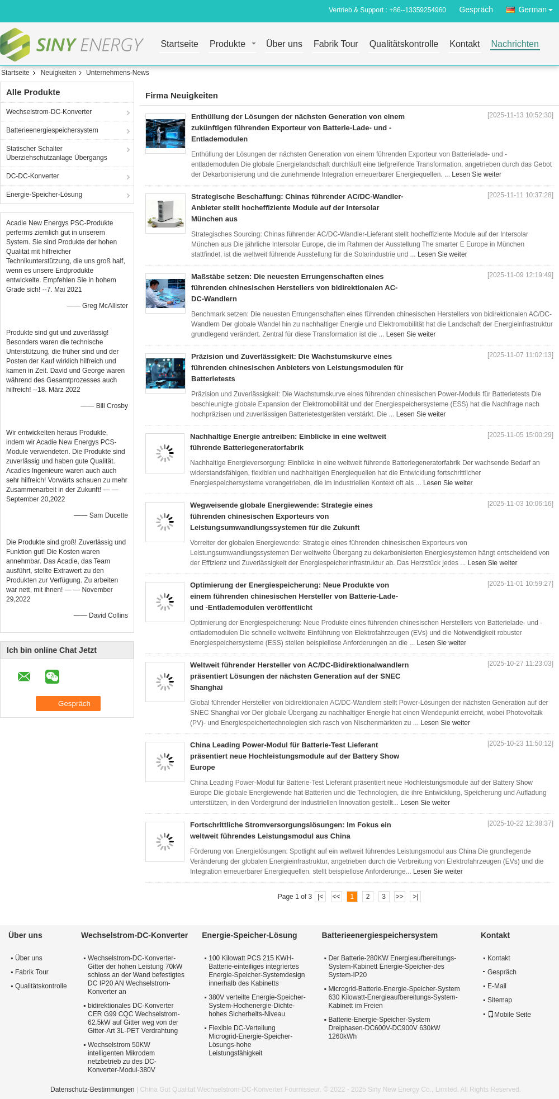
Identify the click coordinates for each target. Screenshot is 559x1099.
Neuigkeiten (58, 73)
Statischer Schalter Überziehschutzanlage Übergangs (56, 153)
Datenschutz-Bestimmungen (92, 1089)
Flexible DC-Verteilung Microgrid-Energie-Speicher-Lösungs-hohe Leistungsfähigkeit (250, 1040)
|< (320, 897)
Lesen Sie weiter (476, 174)
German (538, 7)
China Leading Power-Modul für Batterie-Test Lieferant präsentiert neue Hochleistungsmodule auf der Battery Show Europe (294, 756)
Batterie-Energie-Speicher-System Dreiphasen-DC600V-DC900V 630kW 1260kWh (384, 1028)
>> (400, 897)
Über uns (284, 44)
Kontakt (464, 44)
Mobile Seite (509, 1015)
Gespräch (476, 9)
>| (415, 897)
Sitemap (499, 1000)
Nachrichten (515, 44)
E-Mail (496, 986)
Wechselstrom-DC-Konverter (49, 112)
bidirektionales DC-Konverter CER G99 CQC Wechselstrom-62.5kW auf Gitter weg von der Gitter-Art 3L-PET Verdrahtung (133, 1018)
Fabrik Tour (336, 44)
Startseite (179, 44)
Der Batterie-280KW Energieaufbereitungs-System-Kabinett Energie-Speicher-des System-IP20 (392, 966)
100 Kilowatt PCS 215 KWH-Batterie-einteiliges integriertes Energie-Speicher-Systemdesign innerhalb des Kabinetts (257, 970)
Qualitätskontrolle (404, 44)
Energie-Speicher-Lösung (44, 194)
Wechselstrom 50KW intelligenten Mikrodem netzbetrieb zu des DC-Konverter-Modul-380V (122, 1057)
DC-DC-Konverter (32, 176)
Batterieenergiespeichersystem (52, 130)
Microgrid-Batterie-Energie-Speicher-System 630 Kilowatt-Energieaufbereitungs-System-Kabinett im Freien (393, 997)
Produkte (227, 44)
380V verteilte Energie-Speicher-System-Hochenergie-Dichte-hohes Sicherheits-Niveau (257, 1005)
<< (336, 897)
